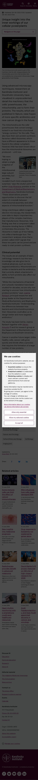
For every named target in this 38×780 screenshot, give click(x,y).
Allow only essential (19, 412)
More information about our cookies (17, 404)
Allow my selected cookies (19, 418)
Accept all (19, 423)
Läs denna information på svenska (16, 407)
